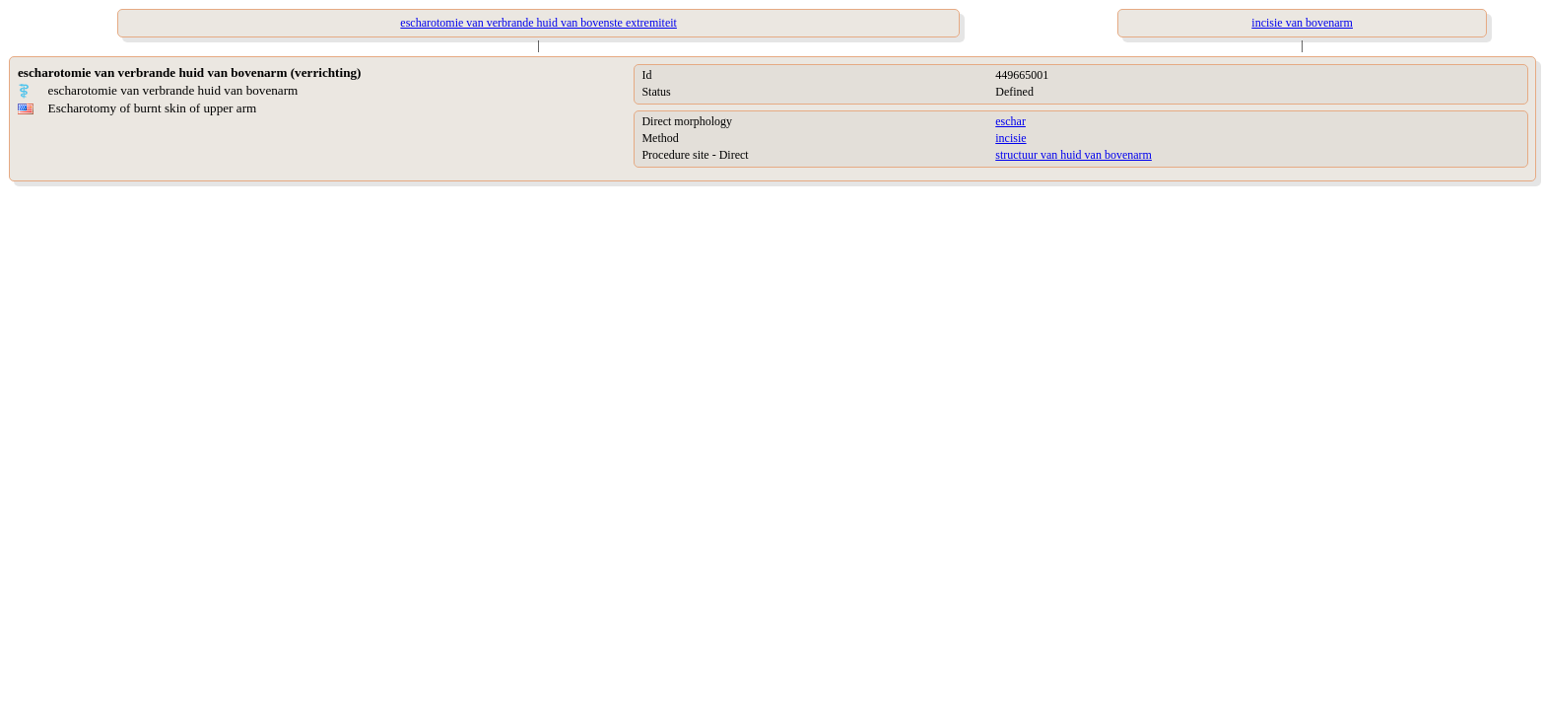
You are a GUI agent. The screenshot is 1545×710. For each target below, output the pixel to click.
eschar (1010, 121)
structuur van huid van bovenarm (1073, 155)
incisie (1010, 138)
